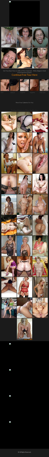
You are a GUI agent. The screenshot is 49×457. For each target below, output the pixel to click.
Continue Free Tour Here (24, 74)
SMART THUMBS (28, 339)
